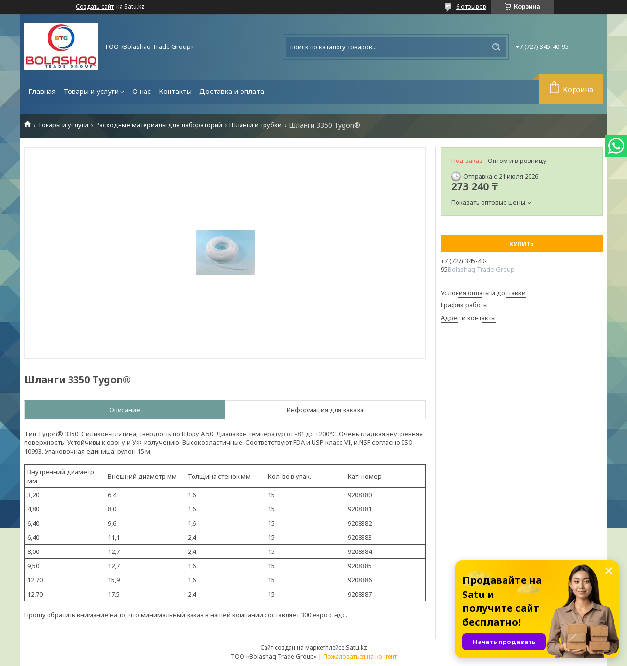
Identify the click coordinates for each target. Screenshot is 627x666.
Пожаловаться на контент (360, 656)
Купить (521, 244)
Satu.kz (356, 647)
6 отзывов (471, 6)
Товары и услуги (91, 91)
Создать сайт (95, 6)
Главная (42, 91)
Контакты (175, 91)
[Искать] (496, 47)
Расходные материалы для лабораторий (159, 125)
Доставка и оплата (231, 91)
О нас (141, 91)
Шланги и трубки (255, 125)
